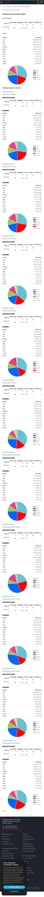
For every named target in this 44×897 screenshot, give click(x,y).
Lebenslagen (6, 839)
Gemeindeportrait (7, 856)
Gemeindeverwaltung (10, 849)
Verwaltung (5, 851)
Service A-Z (5, 837)
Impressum (28, 889)
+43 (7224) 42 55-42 (11, 828)
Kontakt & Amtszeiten (8, 858)
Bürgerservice (7, 834)
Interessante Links (7, 844)
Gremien (25, 841)
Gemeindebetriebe (8, 853)
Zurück (5, 811)
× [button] (25, 861)
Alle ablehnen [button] (14, 891)
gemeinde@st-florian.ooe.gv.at (11, 830)
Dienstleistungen (28, 870)
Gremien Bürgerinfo (28, 846)
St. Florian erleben (29, 856)
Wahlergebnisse (24, 7)
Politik (14, 7)
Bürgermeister (27, 837)
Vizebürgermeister (28, 839)
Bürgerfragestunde (28, 851)
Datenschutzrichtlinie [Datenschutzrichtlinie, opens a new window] (8, 884)
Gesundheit (5, 841)
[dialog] (14, 877)
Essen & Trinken (27, 858)
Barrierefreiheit (36, 889)
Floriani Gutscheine (28, 873)
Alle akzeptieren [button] (14, 887)
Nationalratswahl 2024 (11, 10)
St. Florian (7, 7)
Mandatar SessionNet (29, 849)
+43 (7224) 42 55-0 (11, 826)
